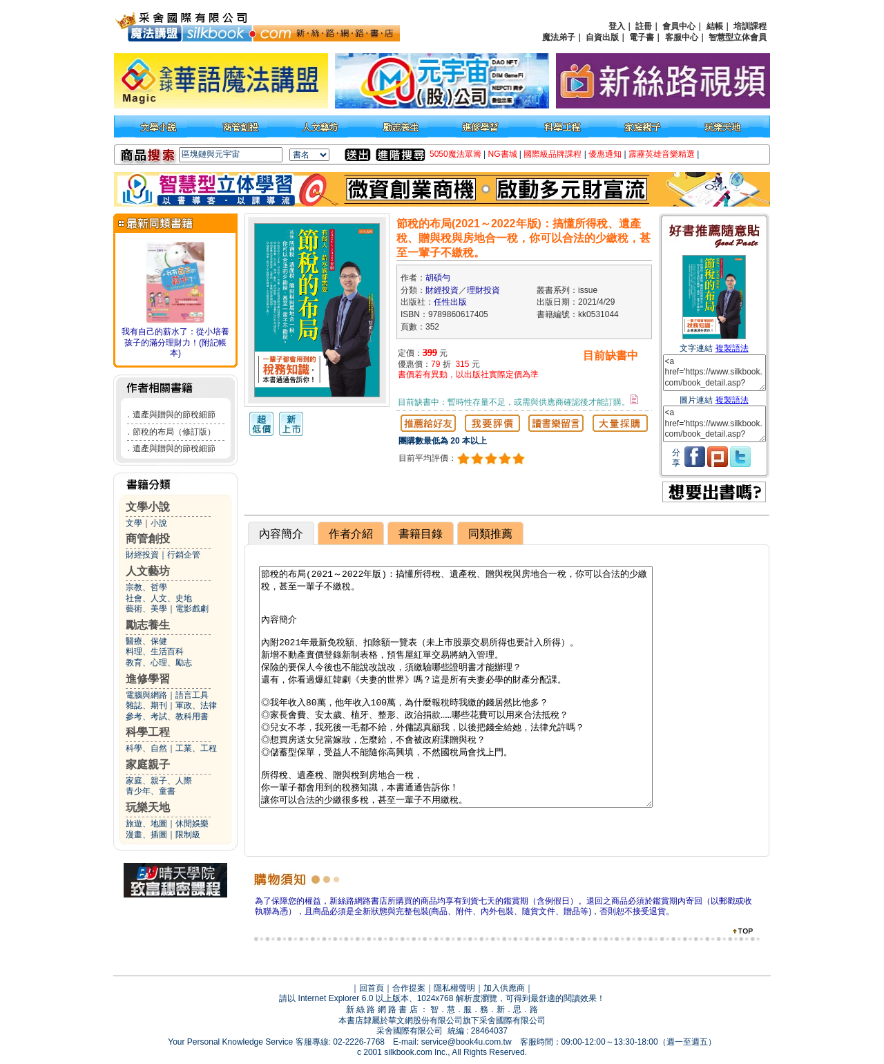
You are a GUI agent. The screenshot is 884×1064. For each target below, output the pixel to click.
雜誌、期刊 (146, 705)
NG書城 (502, 154)
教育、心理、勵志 (159, 662)
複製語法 (732, 348)
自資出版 (602, 37)
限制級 (187, 834)
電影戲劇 (192, 609)
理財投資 (483, 290)
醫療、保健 (146, 641)
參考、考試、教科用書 (167, 716)
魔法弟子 (558, 37)
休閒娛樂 (192, 823)
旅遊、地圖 (146, 823)
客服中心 (681, 37)
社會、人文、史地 (159, 598)
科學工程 (148, 732)
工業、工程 (196, 748)
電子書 (641, 37)
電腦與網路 (146, 695)
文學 (134, 523)
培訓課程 (750, 26)
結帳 (715, 26)
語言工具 (192, 695)
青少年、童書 (150, 791)
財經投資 (142, 555)
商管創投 (148, 538)
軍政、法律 (196, 705)
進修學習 (148, 679)
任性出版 (450, 302)
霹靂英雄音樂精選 (661, 154)
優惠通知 (605, 154)
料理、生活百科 (155, 651)
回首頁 (371, 988)
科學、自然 (146, 748)
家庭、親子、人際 (159, 781)
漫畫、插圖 (146, 834)
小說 (159, 523)
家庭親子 (148, 764)
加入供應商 (504, 988)
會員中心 (678, 26)
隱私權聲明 (454, 988)
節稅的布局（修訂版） (174, 432)
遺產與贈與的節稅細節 (174, 414)
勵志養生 (148, 625)
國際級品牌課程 (552, 154)
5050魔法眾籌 (455, 154)
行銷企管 (183, 555)
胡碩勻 (437, 278)
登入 (616, 26)
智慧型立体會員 (738, 37)
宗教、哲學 (146, 587)
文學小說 (148, 507)
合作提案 (408, 988)
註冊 (643, 26)
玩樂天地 (148, 807)
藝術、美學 (146, 609)
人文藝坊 (148, 571)
